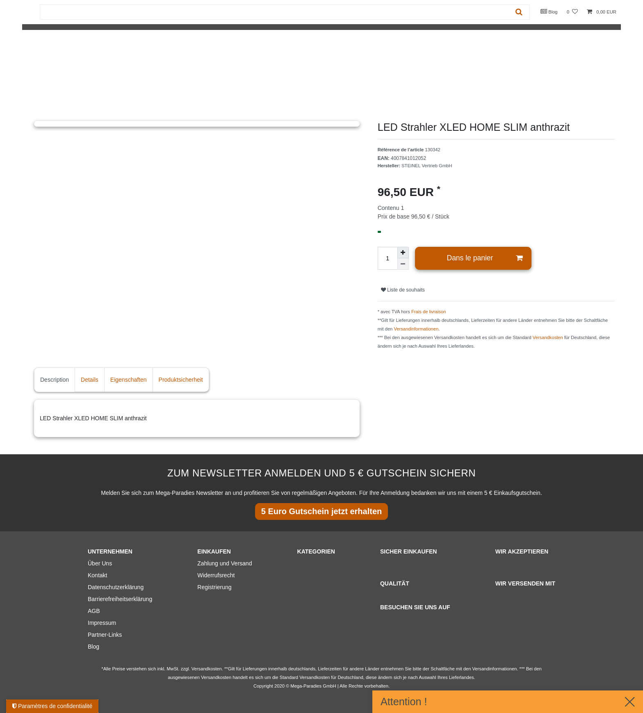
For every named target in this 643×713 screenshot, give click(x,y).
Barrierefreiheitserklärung (120, 599)
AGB (94, 611)
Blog (549, 11)
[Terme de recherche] (274, 12)
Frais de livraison (428, 311)
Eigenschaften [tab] (128, 379)
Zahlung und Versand (224, 563)
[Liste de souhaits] (572, 12)
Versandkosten (548, 337)
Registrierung (214, 587)
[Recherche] (518, 12)
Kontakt (97, 575)
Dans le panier (485, 258)
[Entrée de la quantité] (387, 258)
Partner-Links (105, 634)
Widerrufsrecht (216, 575)
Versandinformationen (416, 328)
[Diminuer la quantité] (403, 264)
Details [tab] (89, 379)
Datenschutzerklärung (116, 587)
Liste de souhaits (403, 290)
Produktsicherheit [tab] (181, 379)
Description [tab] (54, 379)
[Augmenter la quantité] (403, 252)
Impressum (102, 623)
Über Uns (100, 563)
